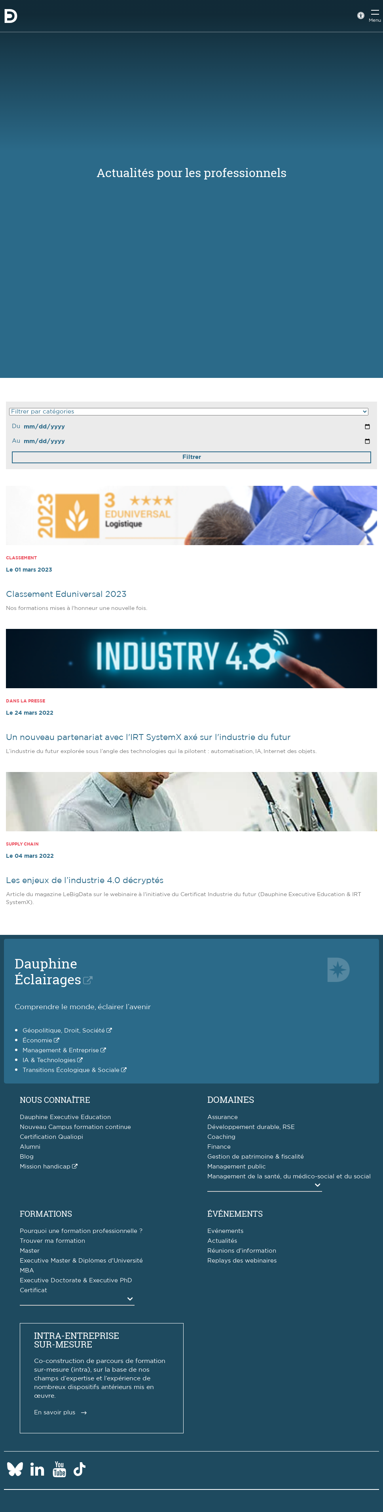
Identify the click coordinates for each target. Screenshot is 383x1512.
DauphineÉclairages (48, 971)
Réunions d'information (241, 1251)
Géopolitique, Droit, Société (64, 1031)
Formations (46, 1213)
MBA (27, 1271)
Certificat (33, 1290)
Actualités (222, 1241)
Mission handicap (45, 1167)
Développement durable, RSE (251, 1127)
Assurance (222, 1117)
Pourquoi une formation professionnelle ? (81, 1231)
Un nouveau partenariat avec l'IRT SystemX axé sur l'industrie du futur (148, 737)
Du (16, 426)
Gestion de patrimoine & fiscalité (255, 1157)
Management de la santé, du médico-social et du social (289, 1177)
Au (16, 441)
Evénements (225, 1231)
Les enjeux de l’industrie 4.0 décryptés (84, 880)
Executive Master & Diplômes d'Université (81, 1261)
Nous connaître (55, 1100)
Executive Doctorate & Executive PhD (76, 1281)
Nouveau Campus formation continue (75, 1127)
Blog (27, 1157)
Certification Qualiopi (51, 1137)
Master (30, 1251)
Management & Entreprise (61, 1050)
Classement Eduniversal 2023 (66, 594)
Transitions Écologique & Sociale (71, 1070)
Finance (219, 1147)
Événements (235, 1213)
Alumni (30, 1147)
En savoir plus (54, 1413)
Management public (236, 1167)
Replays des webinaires (242, 1261)
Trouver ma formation (52, 1241)
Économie (37, 1041)
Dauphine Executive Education (65, 1117)
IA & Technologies (49, 1060)
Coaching (221, 1137)
